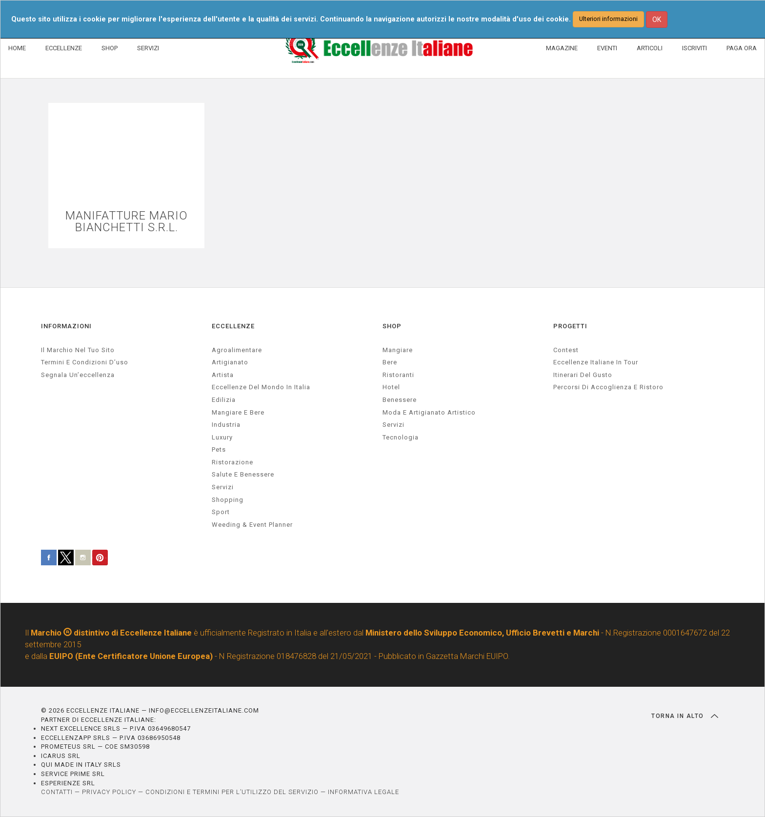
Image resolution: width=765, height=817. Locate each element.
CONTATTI (57, 792)
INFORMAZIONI (66, 326)
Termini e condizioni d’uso (84, 362)
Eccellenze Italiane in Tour (595, 362)
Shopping (227, 499)
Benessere (399, 400)
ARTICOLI (650, 48)
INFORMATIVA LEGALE (363, 792)
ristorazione (232, 462)
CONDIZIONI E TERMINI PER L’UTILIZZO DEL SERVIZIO (232, 792)
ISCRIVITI (694, 48)
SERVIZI (148, 48)
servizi (223, 487)
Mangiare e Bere (238, 412)
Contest (566, 350)
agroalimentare (237, 350)
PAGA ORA (741, 48)
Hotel (391, 387)
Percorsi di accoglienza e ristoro (608, 387)
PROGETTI (570, 326)
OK (656, 19)
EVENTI (607, 48)
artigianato (230, 362)
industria (226, 425)
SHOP (109, 48)
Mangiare (397, 350)
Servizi (393, 425)
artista (223, 375)
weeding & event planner (252, 524)
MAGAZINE (562, 48)
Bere (389, 362)
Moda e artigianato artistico (429, 412)
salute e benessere (243, 474)
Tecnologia (400, 437)
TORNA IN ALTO (684, 716)
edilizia (224, 400)
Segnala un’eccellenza (78, 375)
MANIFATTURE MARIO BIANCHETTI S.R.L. (126, 222)
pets (219, 450)
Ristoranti (398, 375)
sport (221, 512)
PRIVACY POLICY (109, 792)
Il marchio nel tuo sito (78, 350)
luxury (222, 437)
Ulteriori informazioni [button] (608, 18)
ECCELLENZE (63, 48)
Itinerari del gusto (582, 375)
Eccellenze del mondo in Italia (261, 387)
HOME (17, 48)
